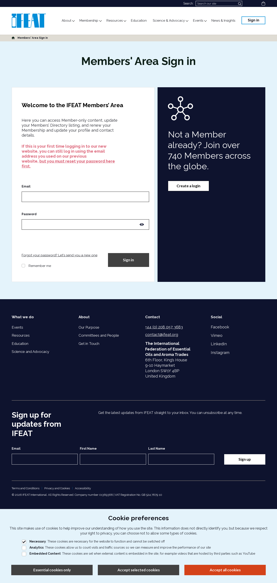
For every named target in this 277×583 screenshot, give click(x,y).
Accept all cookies (225, 570)
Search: (188, 3)
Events (17, 327)
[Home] (13, 37)
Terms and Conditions (25, 488)
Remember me (40, 266)
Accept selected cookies (139, 570)
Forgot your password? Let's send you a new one (59, 255)
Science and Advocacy (30, 351)
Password (29, 214)
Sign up (244, 459)
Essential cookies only (52, 570)
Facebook (220, 327)
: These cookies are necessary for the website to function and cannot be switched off (93, 541)
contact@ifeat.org (161, 334)
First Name (88, 448)
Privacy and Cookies (57, 488)
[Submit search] (240, 3)
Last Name (156, 448)
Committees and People (99, 335)
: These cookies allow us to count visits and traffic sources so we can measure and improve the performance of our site (116, 547)
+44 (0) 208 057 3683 (164, 327)
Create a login (188, 186)
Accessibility (83, 488)
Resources (21, 335)
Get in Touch (89, 343)
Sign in (253, 20)
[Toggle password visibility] (142, 224)
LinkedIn (219, 344)
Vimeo (216, 335)
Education (20, 343)
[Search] (219, 3)
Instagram (220, 352)
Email (26, 186)
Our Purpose (89, 327)
